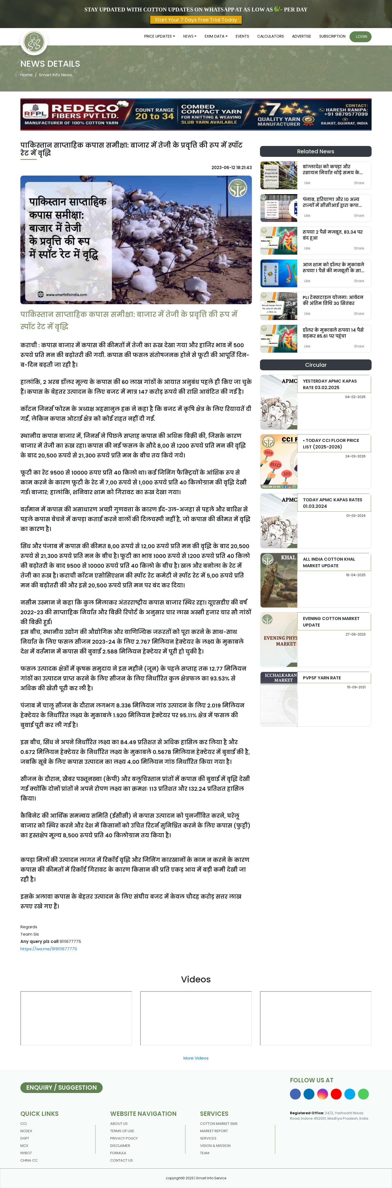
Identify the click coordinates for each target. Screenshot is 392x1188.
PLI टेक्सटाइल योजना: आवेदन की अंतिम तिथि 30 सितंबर (333, 300)
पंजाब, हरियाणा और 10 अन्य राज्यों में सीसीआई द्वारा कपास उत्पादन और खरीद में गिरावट (332, 205)
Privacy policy (124, 1138)
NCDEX (26, 1131)
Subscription (332, 36)
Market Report (214, 1131)
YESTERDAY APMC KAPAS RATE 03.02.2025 (330, 384)
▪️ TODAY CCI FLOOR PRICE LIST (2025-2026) (331, 443)
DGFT (24, 1138)
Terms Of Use (122, 1131)
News (188, 36)
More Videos (196, 1058)
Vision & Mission (215, 1145)
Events (242, 36)
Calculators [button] (270, 36)
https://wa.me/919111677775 (48, 949)
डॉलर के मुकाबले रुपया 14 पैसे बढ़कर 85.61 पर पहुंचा (333, 333)
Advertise (301, 36)
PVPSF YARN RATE (322, 678)
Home (26, 75)
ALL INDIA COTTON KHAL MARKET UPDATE (329, 562)
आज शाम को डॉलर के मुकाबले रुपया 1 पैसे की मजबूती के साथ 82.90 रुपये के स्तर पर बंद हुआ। (334, 270)
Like (307, 183)
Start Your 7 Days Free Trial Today (196, 19)
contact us (121, 1160)
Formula (118, 1153)
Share (359, 183)
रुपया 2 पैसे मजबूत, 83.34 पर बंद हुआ (333, 235)
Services (208, 1138)
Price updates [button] (158, 36)
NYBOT (26, 1153)
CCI (23, 1123)
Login (361, 36)
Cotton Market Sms (219, 1123)
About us (119, 1123)
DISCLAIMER (120, 1145)
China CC (29, 1160)
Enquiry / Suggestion (61, 1087)
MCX (24, 1145)
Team (204, 1153)
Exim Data (214, 36)
